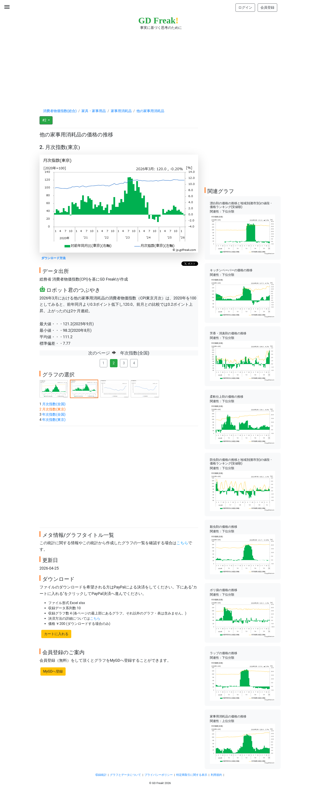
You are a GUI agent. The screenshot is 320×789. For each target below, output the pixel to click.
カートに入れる (56, 634)
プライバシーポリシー (158, 774)
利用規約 (216, 774)
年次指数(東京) (53, 420)
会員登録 (267, 7)
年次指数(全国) (53, 414)
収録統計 (101, 774)
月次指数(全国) (53, 404)
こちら (182, 543)
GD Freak (158, 20)
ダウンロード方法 (53, 258)
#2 (44, 120)
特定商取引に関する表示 (191, 774)
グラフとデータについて (125, 774)
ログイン (245, 7)
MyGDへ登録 (53, 671)
